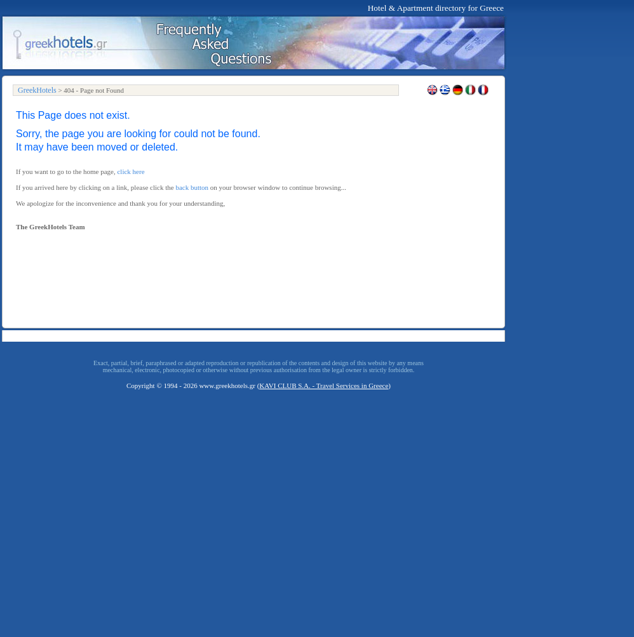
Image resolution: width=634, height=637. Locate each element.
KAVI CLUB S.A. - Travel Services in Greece (323, 385)
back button (191, 187)
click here (130, 171)
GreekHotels (37, 90)
